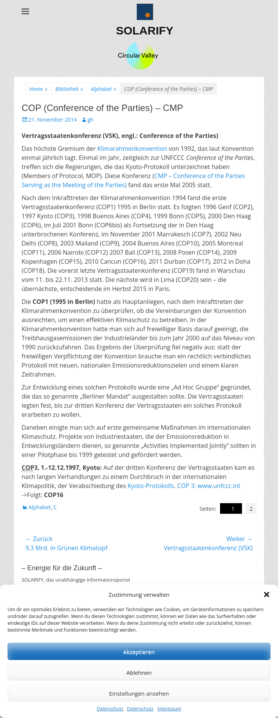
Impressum (169, 708)
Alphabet (103, 89)
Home (38, 89)
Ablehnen (139, 672)
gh (90, 119)
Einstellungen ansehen (139, 693)
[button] (266, 594)
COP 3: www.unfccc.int (209, 486)
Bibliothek (69, 89)
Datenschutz (110, 708)
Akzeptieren (139, 651)
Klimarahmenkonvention (132, 148)
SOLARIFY (144, 30)
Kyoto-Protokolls (151, 486)
